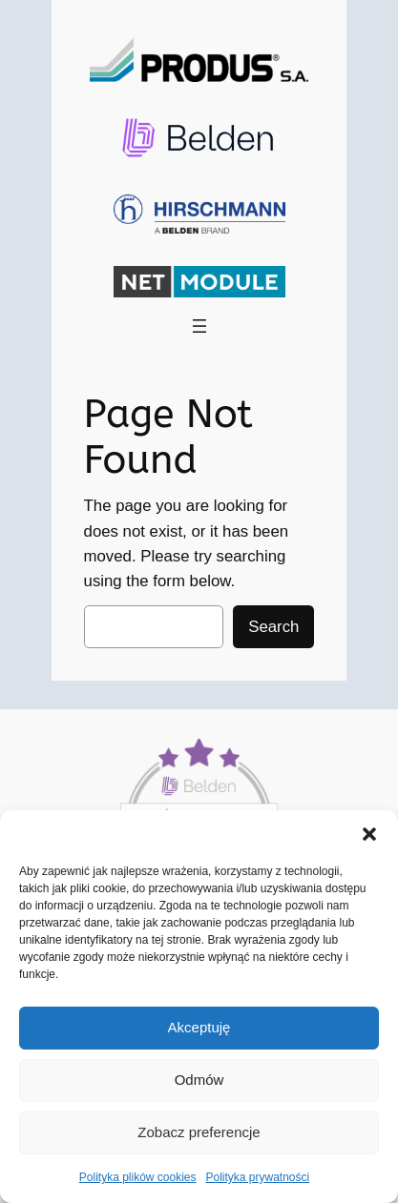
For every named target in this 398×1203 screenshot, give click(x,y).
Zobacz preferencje (198, 1132)
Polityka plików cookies (138, 1177)
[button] (369, 834)
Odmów (199, 1079)
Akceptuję (199, 1027)
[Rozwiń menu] (199, 326)
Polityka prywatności (258, 1177)
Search (273, 627)
